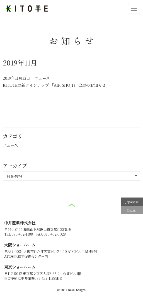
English (132, 210)
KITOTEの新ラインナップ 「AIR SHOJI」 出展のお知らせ (54, 85)
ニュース (42, 78)
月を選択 (71, 176)
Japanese (132, 201)
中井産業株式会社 (19, 222)
